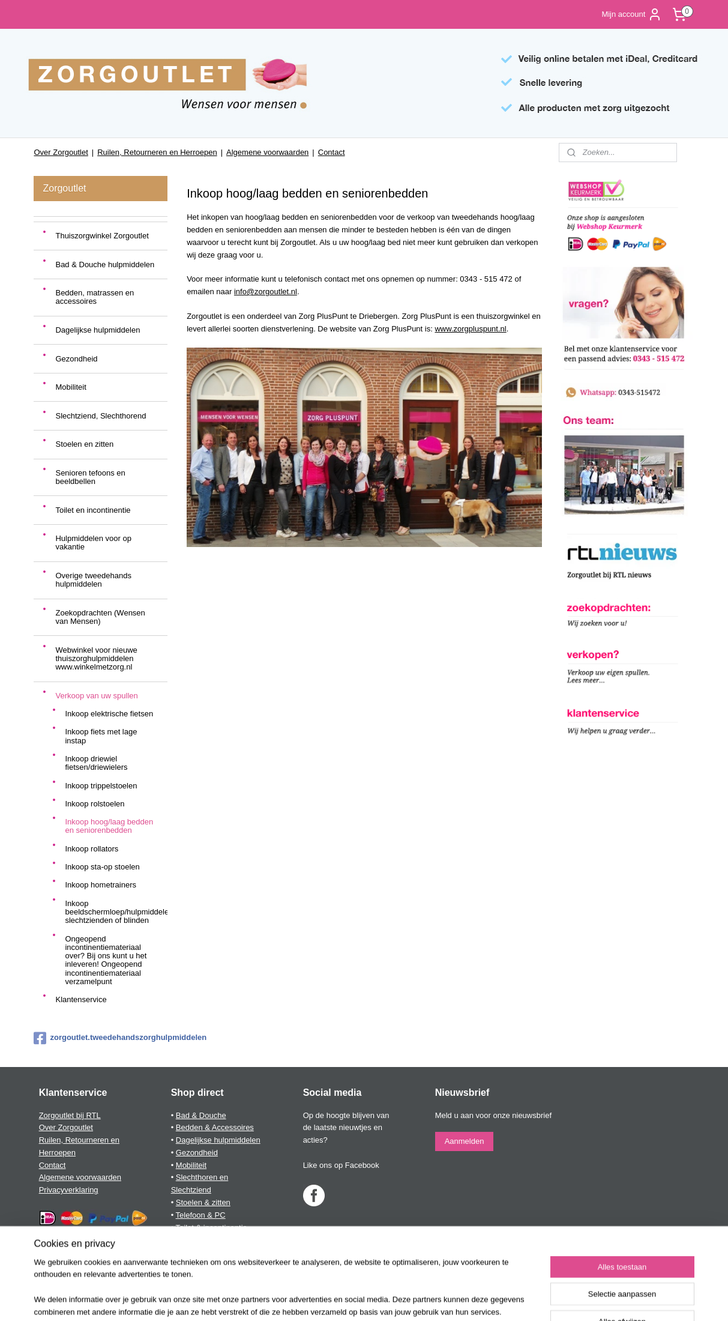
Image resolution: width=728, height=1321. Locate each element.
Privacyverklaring (68, 1189)
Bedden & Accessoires (215, 1127)
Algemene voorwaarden (267, 152)
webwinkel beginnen (382, 1298)
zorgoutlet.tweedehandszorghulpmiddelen (100, 1038)
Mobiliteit (70, 386)
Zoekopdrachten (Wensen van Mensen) (100, 617)
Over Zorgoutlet (61, 152)
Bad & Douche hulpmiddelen (104, 264)
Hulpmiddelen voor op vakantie (93, 542)
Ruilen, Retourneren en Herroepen (157, 152)
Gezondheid (76, 358)
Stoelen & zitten (203, 1202)
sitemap (322, 1298)
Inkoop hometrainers (100, 884)
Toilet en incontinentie (92, 510)
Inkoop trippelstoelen (101, 785)
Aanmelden (464, 1141)
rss (342, 1298)
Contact (331, 152)
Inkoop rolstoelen (94, 803)
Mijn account (631, 14)
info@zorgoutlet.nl (264, 291)
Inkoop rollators (91, 848)
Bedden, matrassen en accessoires (94, 297)
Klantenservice (80, 999)
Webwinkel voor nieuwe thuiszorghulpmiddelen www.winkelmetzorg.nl (96, 658)
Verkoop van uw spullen (96, 695)
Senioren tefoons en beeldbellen (90, 477)
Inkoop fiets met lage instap (101, 736)
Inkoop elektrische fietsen (109, 713)
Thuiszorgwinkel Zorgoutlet (101, 235)
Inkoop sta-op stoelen (102, 866)
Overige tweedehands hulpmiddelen (93, 579)
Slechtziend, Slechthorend (100, 415)
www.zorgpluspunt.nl (470, 328)
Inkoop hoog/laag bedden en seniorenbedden (109, 826)
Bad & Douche (201, 1115)
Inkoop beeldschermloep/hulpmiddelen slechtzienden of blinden (116, 912)
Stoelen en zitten (84, 444)
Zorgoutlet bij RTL (70, 1115)
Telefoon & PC (201, 1215)
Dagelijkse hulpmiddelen (97, 329)
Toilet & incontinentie (211, 1227)
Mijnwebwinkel (475, 1298)
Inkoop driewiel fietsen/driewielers (96, 763)
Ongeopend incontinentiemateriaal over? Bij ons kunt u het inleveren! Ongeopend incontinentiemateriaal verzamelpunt (105, 960)
